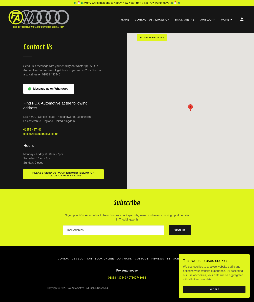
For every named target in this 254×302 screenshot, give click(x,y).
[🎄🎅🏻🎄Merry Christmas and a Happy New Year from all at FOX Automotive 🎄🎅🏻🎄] (127, 3)
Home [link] (125, 19)
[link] (39, 18)
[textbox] (113, 230)
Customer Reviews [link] (149, 258)
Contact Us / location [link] (152, 19)
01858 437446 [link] (32, 129)
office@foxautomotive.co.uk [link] (40, 133)
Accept (214, 289)
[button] (227, 20)
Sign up (180, 230)
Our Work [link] (207, 19)
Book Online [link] (184, 19)
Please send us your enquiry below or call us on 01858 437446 (63, 174)
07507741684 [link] (137, 277)
